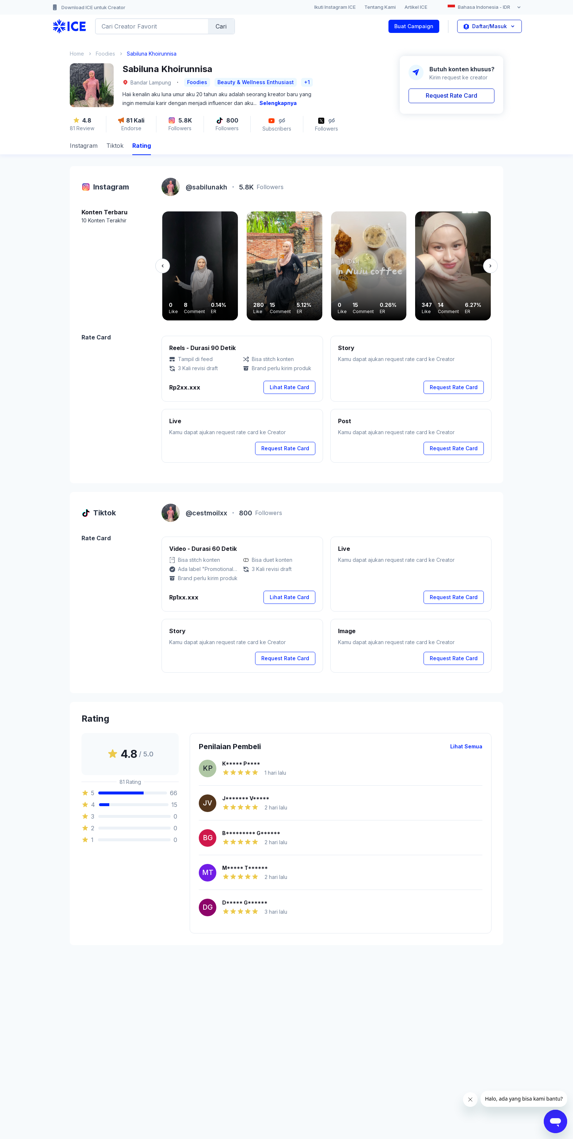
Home (77, 53)
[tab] (84, 146)
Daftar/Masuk (489, 26)
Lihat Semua (466, 746)
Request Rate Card (451, 95)
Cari (221, 26)
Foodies (105, 53)
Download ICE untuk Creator (88, 7)
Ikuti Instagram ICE (335, 7)
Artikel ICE (416, 7)
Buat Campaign (413, 26)
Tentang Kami (380, 7)
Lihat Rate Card (289, 387)
